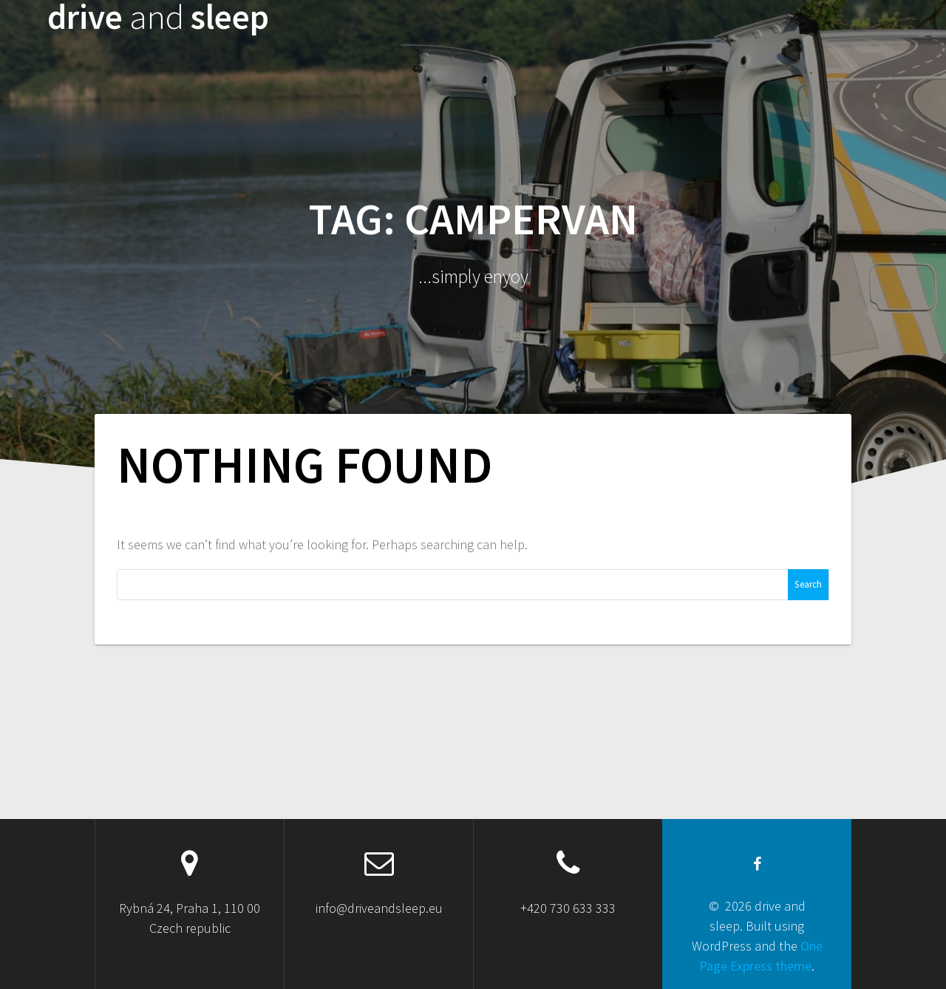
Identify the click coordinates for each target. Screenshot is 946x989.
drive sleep (158, 17)
